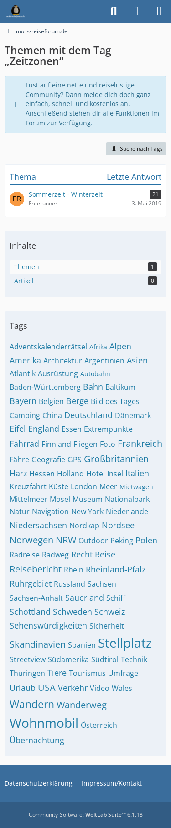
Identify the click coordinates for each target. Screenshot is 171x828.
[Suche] (113, 11)
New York (87, 511)
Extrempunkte (108, 429)
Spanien (82, 645)
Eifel (18, 428)
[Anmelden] (136, 11)
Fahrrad (24, 443)
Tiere (57, 672)
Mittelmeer (28, 499)
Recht (82, 554)
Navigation (50, 511)
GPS (74, 460)
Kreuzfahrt (28, 486)
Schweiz (109, 611)
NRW (66, 540)
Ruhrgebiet (31, 583)
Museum (88, 499)
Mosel (60, 499)
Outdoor (93, 541)
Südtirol (105, 659)
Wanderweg (82, 705)
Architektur (62, 361)
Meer (108, 486)
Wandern (32, 704)
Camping (25, 415)
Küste (58, 486)
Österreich (99, 725)
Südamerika (68, 659)
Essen (72, 429)
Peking (121, 541)
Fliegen (85, 444)
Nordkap (84, 526)
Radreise (25, 555)
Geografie (48, 460)
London (84, 486)
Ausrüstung (58, 373)
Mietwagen (136, 486)
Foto (107, 444)
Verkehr (73, 687)
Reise (105, 554)
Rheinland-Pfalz (115, 569)
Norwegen (31, 540)
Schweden (72, 611)
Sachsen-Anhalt (36, 598)
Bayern (23, 400)
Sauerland (84, 597)
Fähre (19, 460)
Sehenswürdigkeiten (48, 625)
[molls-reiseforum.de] (15, 11)
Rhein (73, 570)
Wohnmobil (44, 722)
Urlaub (23, 687)
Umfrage (123, 673)
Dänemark (133, 415)
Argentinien (104, 361)
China (52, 415)
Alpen (120, 346)
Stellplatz (125, 642)
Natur (20, 511)
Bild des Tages (115, 401)
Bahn (93, 386)
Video (99, 688)
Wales (122, 688)
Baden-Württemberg (45, 387)
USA (47, 687)
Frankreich (140, 443)
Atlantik (23, 373)
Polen (146, 540)
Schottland (30, 611)
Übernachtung (37, 740)
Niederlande (127, 511)
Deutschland (88, 414)
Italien (137, 473)
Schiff (115, 598)
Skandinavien (38, 644)
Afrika (98, 346)
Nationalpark (127, 499)
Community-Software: (86, 814)
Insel (115, 474)
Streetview (28, 659)
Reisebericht (36, 569)
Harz (18, 473)
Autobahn (95, 373)
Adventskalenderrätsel (48, 347)
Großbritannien (116, 459)
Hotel (95, 474)
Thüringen (27, 673)
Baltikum (120, 387)
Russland (69, 584)
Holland (70, 474)
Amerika (25, 360)
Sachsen (102, 584)
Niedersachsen (38, 525)
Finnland (56, 444)
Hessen (42, 474)
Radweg (55, 555)
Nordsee (118, 525)
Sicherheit (106, 626)
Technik (134, 659)
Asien (137, 360)
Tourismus (87, 673)
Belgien (51, 401)
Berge (77, 400)
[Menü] (159, 11)
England (43, 428)
